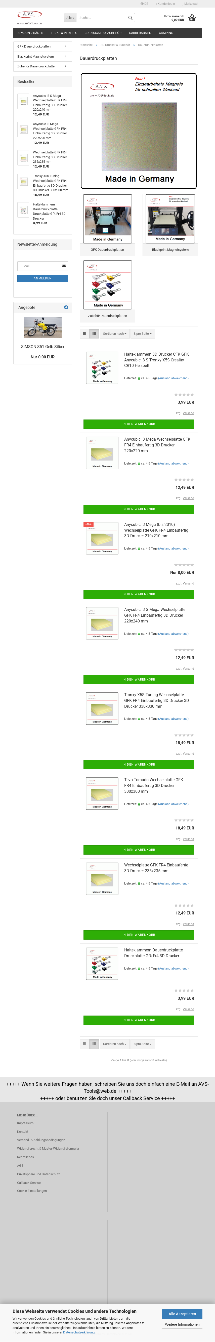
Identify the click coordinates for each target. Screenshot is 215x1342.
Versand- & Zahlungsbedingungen (41, 1141)
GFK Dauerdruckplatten (34, 46)
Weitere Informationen (182, 1324)
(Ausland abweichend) (173, 379)
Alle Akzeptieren (182, 1314)
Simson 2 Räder (30, 33)
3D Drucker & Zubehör (103, 33)
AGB (20, 1167)
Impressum (25, 1124)
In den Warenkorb (138, 425)
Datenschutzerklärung (79, 1332)
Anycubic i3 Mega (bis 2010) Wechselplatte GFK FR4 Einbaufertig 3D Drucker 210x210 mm (156, 531)
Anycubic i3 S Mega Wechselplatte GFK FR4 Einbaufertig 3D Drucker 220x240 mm (154, 616)
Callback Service (29, 1184)
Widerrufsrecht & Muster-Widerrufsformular (48, 1150)
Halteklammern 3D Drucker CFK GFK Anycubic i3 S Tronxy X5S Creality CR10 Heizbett (156, 361)
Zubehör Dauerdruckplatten (36, 66)
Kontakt (22, 1133)
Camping (166, 33)
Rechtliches (25, 1158)
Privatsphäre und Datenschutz (38, 1175)
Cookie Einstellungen (32, 1192)
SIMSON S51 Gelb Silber (42, 346)
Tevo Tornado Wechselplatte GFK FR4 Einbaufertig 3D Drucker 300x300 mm (153, 787)
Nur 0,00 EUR (43, 357)
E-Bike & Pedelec (64, 33)
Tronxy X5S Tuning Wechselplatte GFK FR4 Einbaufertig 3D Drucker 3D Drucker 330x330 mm (156, 702)
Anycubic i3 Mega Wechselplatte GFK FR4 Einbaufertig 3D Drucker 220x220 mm (157, 446)
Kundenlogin (165, 4)
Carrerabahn (140, 33)
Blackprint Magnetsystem (35, 56)
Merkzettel (190, 4)
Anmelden (43, 278)
